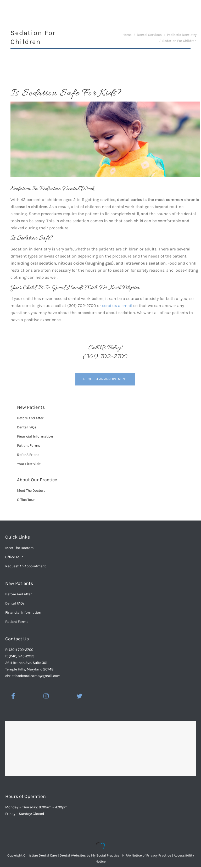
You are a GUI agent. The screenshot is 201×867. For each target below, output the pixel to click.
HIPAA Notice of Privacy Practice (146, 855)
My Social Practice (105, 855)
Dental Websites (73, 855)
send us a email (117, 305)
